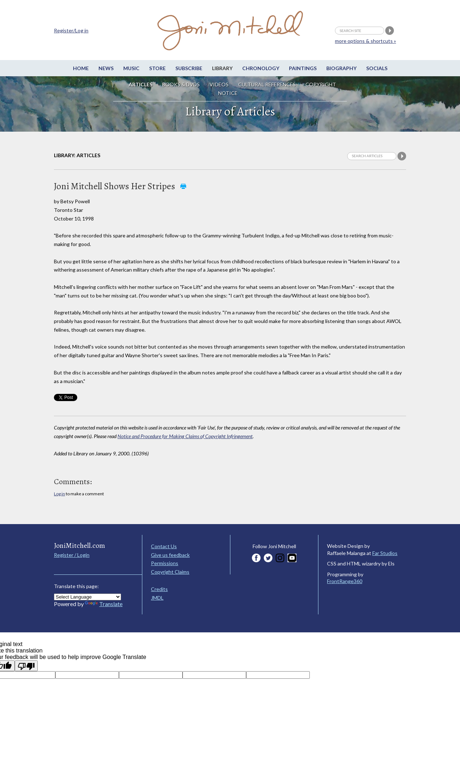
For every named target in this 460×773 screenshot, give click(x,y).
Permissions (164, 563)
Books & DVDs (181, 84)
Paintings (303, 68)
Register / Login (71, 555)
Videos (219, 84)
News (106, 68)
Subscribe (188, 68)
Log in (59, 493)
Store (157, 68)
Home (81, 68)
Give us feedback (170, 555)
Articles (140, 84)
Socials (376, 68)
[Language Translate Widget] (87, 597)
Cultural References (267, 84)
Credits (159, 589)
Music (131, 68)
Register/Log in (71, 30)
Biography (341, 68)
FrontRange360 (344, 581)
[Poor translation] (26, 665)
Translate (104, 603)
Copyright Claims (170, 572)
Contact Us (164, 546)
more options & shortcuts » (365, 41)
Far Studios (384, 553)
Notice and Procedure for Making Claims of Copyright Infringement (185, 436)
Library (222, 68)
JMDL (157, 598)
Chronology (260, 68)
